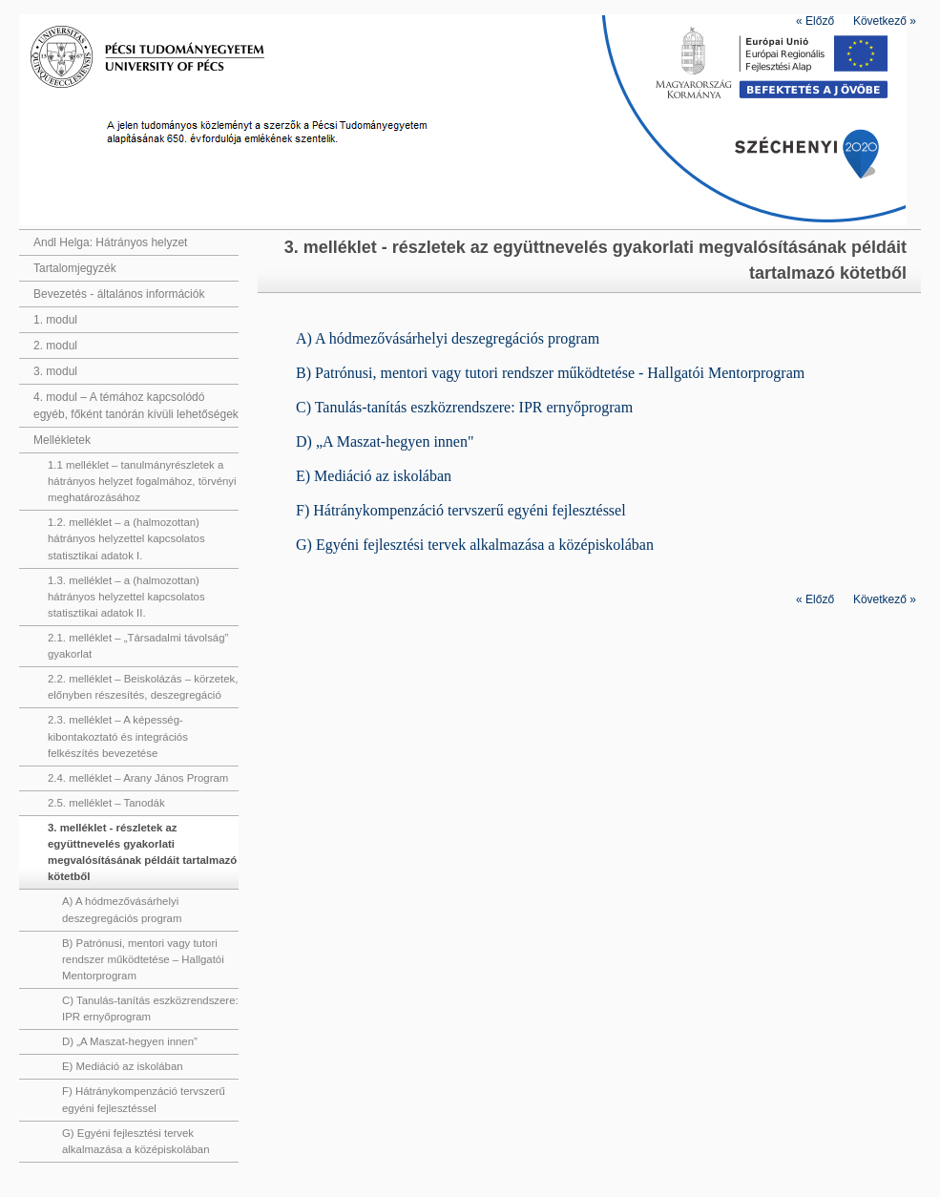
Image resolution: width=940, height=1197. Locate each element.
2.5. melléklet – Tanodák (106, 802)
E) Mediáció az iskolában (122, 1066)
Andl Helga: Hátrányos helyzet (110, 242)
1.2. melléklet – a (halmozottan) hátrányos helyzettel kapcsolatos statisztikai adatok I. (126, 538)
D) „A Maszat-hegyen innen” (130, 1041)
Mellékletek (62, 440)
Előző (815, 21)
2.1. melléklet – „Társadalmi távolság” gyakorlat (138, 646)
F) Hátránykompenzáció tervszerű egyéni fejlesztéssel (143, 1099)
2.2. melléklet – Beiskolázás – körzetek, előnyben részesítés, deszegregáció (143, 687)
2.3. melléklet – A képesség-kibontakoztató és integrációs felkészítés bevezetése (118, 736)
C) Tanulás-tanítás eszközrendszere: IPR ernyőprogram (150, 1008)
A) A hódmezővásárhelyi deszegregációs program (121, 909)
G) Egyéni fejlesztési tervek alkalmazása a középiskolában (136, 1141)
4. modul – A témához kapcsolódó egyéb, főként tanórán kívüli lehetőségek (136, 405)
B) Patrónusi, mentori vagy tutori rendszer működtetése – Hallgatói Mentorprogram (143, 959)
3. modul (55, 371)
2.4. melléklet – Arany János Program (138, 778)
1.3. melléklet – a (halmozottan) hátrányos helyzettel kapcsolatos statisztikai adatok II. (126, 597)
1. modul (55, 319)
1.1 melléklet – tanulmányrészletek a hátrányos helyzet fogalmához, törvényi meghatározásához (142, 481)
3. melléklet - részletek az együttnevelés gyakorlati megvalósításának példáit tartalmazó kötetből (142, 852)
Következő (884, 21)
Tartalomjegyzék (74, 268)
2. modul (55, 345)
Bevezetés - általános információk (118, 294)
